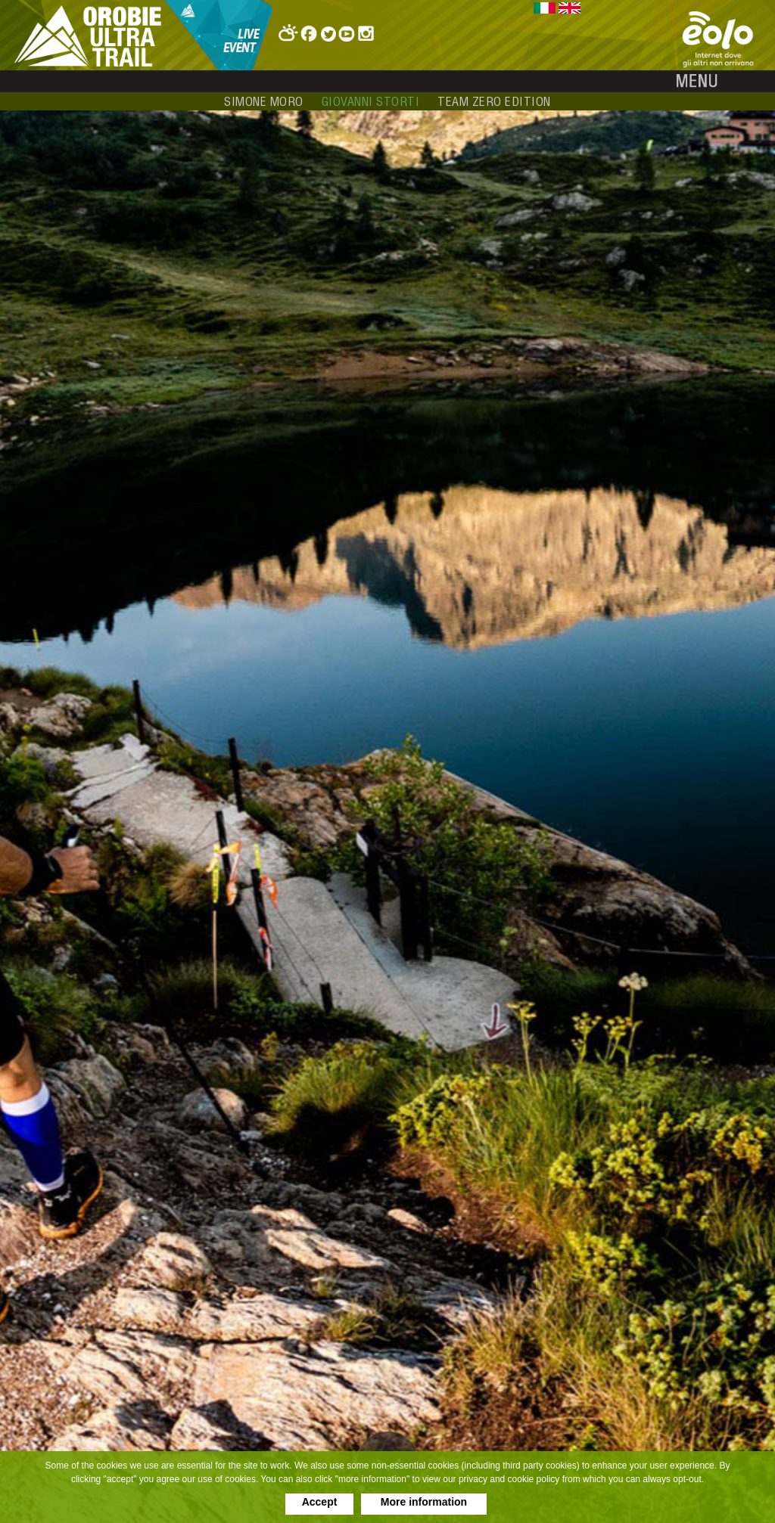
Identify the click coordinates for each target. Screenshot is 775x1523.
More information (424, 1502)
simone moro (263, 101)
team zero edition (494, 101)
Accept (320, 1502)
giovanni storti (371, 101)
